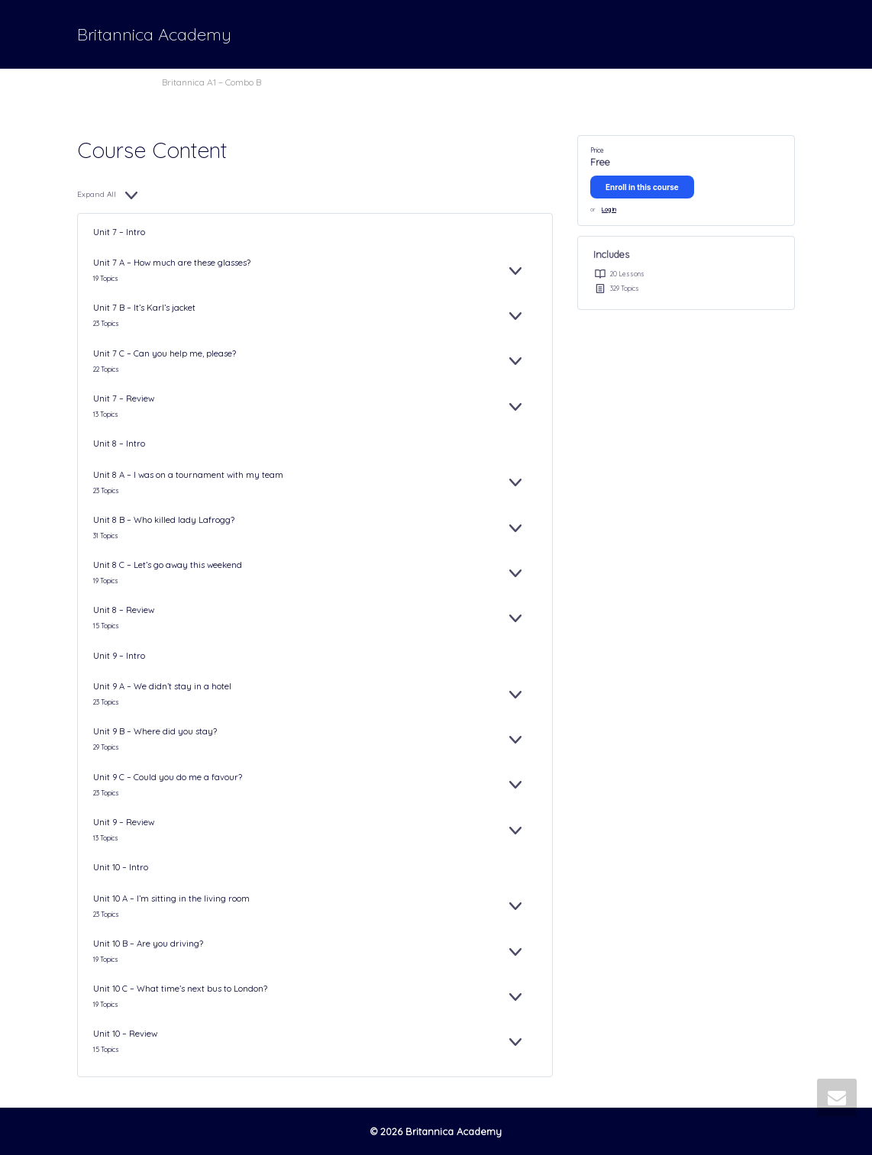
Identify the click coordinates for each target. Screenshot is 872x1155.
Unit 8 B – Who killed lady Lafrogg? (163, 520)
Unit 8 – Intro (119, 443)
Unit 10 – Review (125, 1033)
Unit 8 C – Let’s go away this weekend (167, 565)
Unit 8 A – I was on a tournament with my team (188, 474)
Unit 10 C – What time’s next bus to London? (180, 988)
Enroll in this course (642, 187)
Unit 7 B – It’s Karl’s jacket (144, 307)
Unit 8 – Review (123, 610)
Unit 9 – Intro (119, 655)
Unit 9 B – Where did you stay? (155, 731)
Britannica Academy (154, 34)
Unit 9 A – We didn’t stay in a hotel (162, 686)
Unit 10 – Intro (120, 867)
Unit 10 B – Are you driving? (148, 943)
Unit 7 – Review (123, 398)
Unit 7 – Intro (119, 232)
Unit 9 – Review (123, 822)
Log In (609, 209)
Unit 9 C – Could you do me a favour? (167, 777)
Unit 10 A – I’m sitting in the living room (171, 898)
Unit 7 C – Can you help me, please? (164, 353)
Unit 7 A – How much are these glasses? (171, 262)
